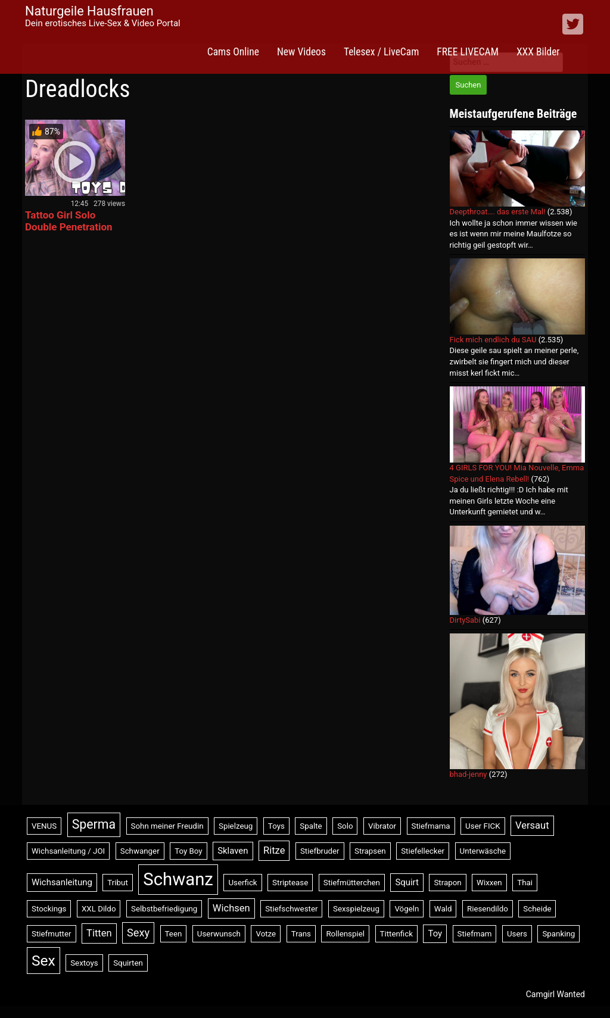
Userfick (242, 882)
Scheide (537, 908)
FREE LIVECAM (468, 52)
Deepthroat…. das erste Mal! (498, 211)
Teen (173, 933)
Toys (276, 826)
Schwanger (140, 851)
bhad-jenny (468, 774)
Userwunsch (219, 933)
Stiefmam (475, 933)
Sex (43, 960)
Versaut (532, 825)
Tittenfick (396, 933)
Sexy (138, 932)
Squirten (128, 962)
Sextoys (84, 962)
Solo (345, 826)
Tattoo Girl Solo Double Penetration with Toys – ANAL (69, 227)
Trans (301, 933)
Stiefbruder (320, 851)
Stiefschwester (291, 908)
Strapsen (370, 851)
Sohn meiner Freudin (167, 826)
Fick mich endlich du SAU (493, 339)
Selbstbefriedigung (164, 908)
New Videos (301, 52)
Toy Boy (189, 851)
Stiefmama (431, 826)
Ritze (274, 850)
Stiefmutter (51, 933)
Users (517, 933)
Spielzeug (236, 826)
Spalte (311, 826)
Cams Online (233, 52)
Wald (443, 908)
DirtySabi (465, 620)
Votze (266, 933)
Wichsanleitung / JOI (68, 851)
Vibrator (382, 826)
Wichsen (231, 908)
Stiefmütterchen (351, 882)
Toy (435, 933)
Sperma (94, 824)
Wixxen (489, 882)
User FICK (482, 826)
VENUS (44, 826)
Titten (99, 933)
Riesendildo (487, 908)
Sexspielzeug (356, 908)
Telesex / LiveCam (381, 52)
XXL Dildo (99, 908)
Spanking (558, 933)
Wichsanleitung (62, 882)
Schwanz (178, 879)
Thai (525, 882)
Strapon (447, 882)
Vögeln (406, 908)
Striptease (290, 882)
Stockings (49, 908)
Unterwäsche (483, 851)
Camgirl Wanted (555, 994)
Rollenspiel (345, 933)
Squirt (407, 882)
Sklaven (232, 850)
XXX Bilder (538, 52)
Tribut (117, 882)
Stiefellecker (422, 851)
